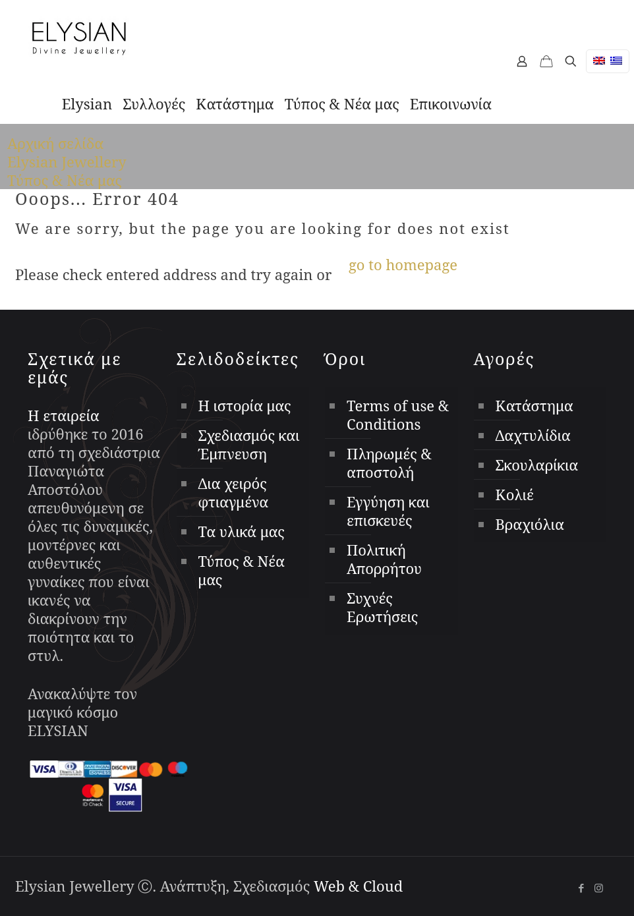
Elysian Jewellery (67, 161)
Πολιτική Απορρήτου (384, 559)
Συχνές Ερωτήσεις (382, 607)
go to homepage (403, 264)
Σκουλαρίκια (537, 464)
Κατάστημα (534, 405)
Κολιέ (515, 494)
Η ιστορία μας (244, 405)
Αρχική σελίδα (55, 143)
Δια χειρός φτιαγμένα (233, 492)
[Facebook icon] (581, 887)
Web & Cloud (358, 886)
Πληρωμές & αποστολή (389, 463)
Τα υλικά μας (241, 531)
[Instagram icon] (599, 887)
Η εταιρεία (64, 415)
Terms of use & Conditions (398, 414)
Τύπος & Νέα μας (64, 180)
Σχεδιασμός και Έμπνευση (249, 444)
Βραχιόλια (530, 524)
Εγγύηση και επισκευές (388, 511)
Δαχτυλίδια (533, 435)
